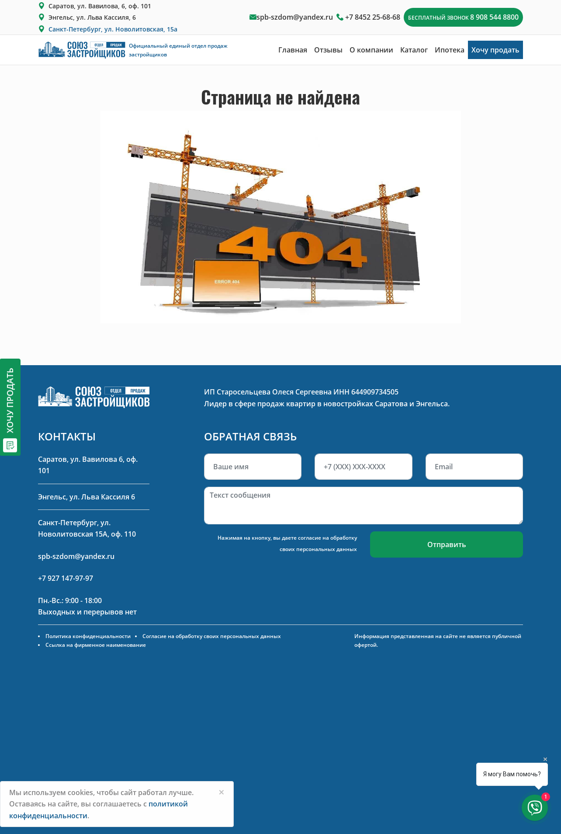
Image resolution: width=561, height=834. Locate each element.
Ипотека (449, 50)
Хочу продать (495, 50)
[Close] (221, 792)
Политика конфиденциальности (88, 636)
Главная (292, 50)
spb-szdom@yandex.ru (294, 17)
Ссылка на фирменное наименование (95, 645)
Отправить (446, 544)
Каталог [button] (414, 50)
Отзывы (328, 50)
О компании (371, 50)
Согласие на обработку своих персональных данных (211, 636)
